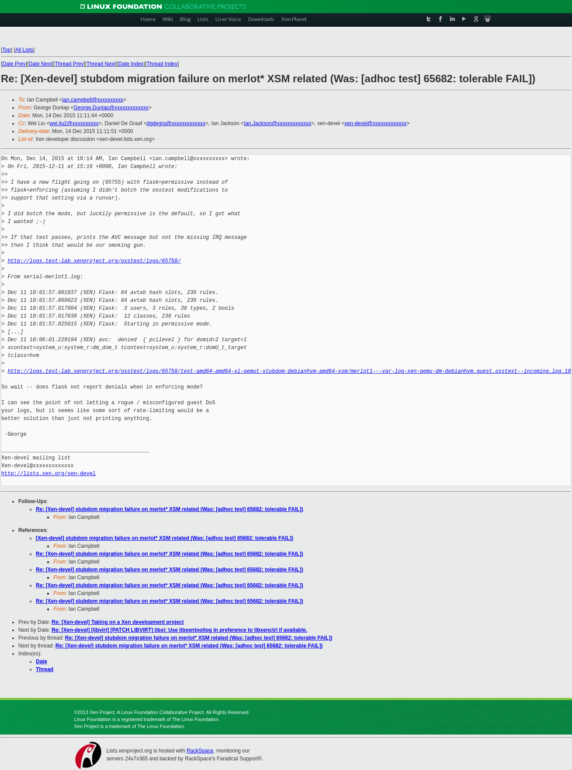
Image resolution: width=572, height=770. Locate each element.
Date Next (40, 64)
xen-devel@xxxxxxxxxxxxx (375, 123)
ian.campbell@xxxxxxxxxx (93, 100)
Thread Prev (69, 64)
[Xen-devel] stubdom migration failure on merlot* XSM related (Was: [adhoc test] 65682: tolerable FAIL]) (164, 538)
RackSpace (200, 751)
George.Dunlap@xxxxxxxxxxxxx (111, 108)
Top (6, 50)
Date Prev (13, 64)
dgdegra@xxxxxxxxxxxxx (176, 123)
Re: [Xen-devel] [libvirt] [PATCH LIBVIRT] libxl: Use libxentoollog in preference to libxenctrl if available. (179, 630)
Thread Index (162, 64)
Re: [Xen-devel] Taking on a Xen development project (118, 622)
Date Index (131, 64)
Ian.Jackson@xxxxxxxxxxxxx (277, 123)
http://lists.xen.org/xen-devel (48, 473)
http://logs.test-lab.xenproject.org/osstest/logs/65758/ (93, 261)
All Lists (24, 50)
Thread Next (101, 64)
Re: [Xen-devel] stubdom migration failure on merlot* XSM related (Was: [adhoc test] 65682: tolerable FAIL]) (169, 509)
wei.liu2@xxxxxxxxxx (73, 123)
